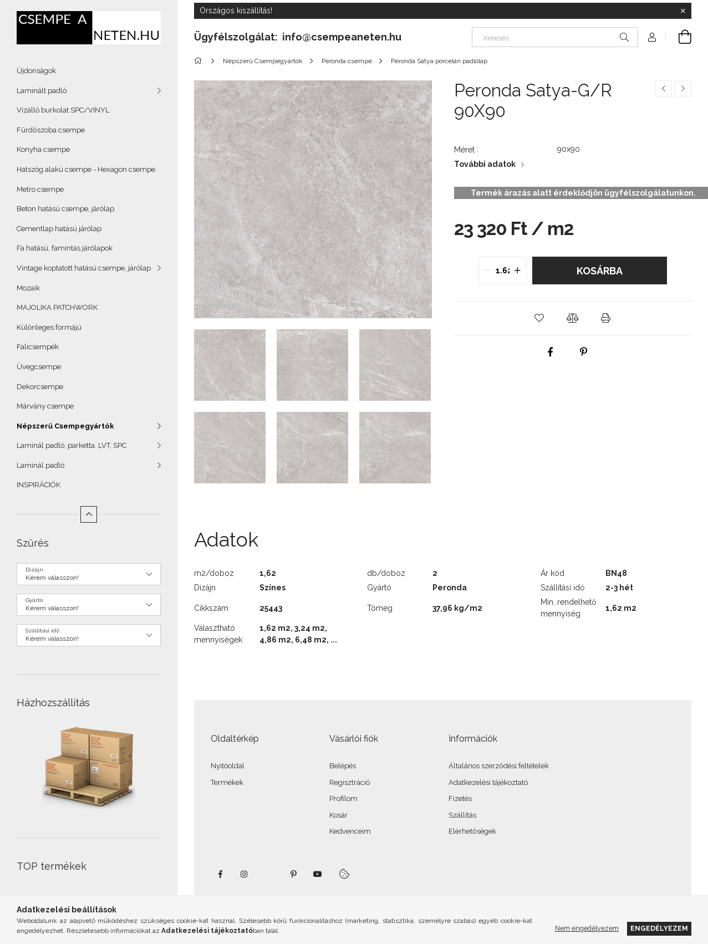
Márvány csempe (45, 406)
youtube (317, 874)
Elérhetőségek (472, 831)
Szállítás (462, 815)
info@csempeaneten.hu (341, 37)
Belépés (342, 766)
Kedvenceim (350, 831)
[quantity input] (503, 270)
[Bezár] (683, 11)
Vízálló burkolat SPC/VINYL (63, 110)
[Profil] (652, 37)
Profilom (343, 798)
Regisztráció (349, 782)
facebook (220, 874)
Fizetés (460, 798)
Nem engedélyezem (587, 928)
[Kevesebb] (88, 514)
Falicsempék (38, 347)
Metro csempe (40, 189)
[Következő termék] (683, 88)
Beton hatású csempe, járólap (65, 209)
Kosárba (600, 271)
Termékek (227, 782)
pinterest (293, 874)
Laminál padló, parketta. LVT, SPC (71, 445)
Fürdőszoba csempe (51, 130)
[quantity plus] (518, 270)
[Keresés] (555, 37)
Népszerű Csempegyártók (65, 426)
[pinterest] (583, 352)
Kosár (338, 815)
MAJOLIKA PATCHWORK (57, 307)
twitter (268, 874)
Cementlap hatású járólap (59, 228)
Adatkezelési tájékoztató (488, 782)
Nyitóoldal (228, 766)
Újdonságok (36, 71)
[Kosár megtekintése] (678, 37)
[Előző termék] (663, 88)
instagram (244, 874)
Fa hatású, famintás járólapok (65, 248)
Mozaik (28, 288)
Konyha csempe (43, 149)
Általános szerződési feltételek (499, 766)
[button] (539, 318)
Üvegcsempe (39, 367)
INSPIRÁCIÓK (38, 485)
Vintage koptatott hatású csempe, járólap (84, 268)
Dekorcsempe (40, 386)
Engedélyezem (659, 928)
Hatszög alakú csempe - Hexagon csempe (86, 169)
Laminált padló (42, 90)
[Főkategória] (200, 61)
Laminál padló (40, 465)
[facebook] (550, 352)
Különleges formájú (49, 327)
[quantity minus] (487, 270)
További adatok (485, 164)
